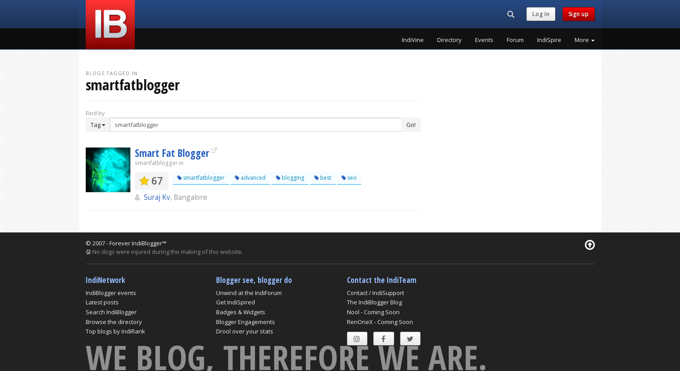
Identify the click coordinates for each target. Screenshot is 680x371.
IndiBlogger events (111, 293)
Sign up (578, 14)
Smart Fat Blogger (172, 153)
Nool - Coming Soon (373, 312)
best (322, 177)
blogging (290, 177)
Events (484, 40)
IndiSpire (549, 40)
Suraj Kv (157, 197)
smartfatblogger (201, 177)
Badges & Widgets (240, 312)
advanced (250, 177)
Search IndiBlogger (111, 312)
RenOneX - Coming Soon (380, 322)
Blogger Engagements (245, 322)
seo (349, 177)
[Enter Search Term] (256, 125)
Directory (449, 40)
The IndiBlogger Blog (374, 302)
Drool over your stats (244, 331)
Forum (515, 40)
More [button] (585, 40)
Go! (411, 125)
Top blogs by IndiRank (115, 331)
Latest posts (102, 302)
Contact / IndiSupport (375, 293)
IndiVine (413, 40)
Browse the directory (114, 322)
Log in (540, 14)
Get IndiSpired (235, 302)
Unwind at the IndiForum (249, 293)
